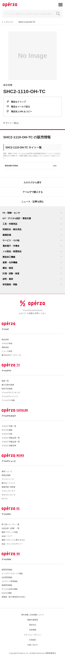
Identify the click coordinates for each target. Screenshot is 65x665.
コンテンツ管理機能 (10, 581)
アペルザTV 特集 (8, 400)
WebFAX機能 (7, 593)
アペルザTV (6, 370)
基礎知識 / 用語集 (8, 486)
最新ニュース (7, 471)
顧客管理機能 (7, 569)
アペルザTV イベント (10, 396)
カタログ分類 (7, 433)
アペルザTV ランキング (11, 392)
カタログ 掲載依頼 (9, 445)
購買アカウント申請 (10, 532)
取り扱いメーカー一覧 (10, 524)
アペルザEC (6, 514)
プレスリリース (8, 479)
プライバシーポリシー (32, 634)
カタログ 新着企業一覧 (11, 441)
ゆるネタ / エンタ (8, 494)
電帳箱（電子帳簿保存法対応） (14, 596)
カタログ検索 (7, 343)
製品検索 (5, 339)
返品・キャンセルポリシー (12, 543)
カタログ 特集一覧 (9, 426)
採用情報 (32, 629)
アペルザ (5, 329)
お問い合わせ (32, 644)
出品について (7, 536)
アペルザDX (6, 559)
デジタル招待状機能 (10, 589)
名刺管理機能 (7, 577)
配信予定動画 (7, 388)
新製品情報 (6, 475)
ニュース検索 (7, 351)
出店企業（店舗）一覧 (10, 528)
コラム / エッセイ (8, 490)
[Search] (32, 14)
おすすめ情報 (7, 430)
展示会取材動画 (8, 384)
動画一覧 (5, 380)
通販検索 (5, 347)
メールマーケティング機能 (12, 573)
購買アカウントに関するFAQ (13, 540)
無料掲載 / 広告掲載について (32, 614)
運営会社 (32, 624)
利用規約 (32, 639)
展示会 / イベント (8, 483)
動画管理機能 (7, 585)
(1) (11, 122)
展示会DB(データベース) (11, 355)
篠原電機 (7, 84)
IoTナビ (5, 498)
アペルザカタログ (9, 415)
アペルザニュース (9, 461)
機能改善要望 (32, 619)
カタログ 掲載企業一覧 (11, 437)
